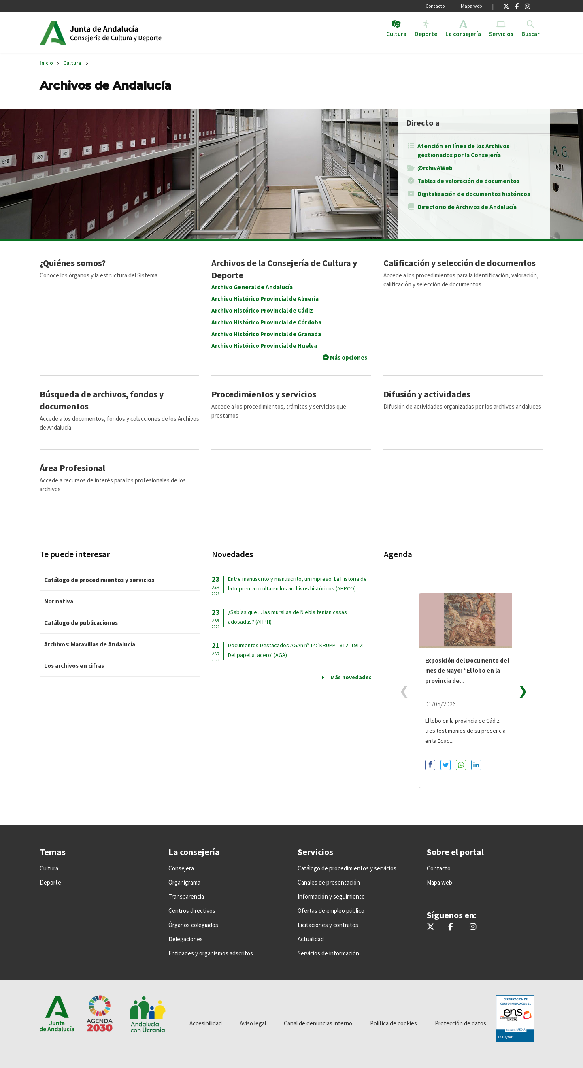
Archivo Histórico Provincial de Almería (265, 299)
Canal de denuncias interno (318, 1023)
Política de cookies (393, 1023)
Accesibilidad (205, 1023)
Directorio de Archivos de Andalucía (467, 207)
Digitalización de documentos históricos (473, 194)
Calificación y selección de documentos (459, 263)
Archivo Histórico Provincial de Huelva (264, 346)
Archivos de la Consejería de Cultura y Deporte (284, 269)
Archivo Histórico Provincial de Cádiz (262, 310)
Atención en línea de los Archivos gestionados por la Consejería (463, 150)
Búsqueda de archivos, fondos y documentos (102, 400)
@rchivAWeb (435, 168)
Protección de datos (460, 1023)
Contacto (435, 6)
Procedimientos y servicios (263, 394)
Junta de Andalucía (53, 32)
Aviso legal (253, 1023)
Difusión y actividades (426, 394)
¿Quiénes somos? (73, 263)
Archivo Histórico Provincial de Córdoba (266, 322)
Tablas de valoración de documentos (468, 181)
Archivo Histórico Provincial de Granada (266, 334)
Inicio (132, 32)
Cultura (72, 63)
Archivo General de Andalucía (252, 287)
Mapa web (471, 6)
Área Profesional (72, 467)
